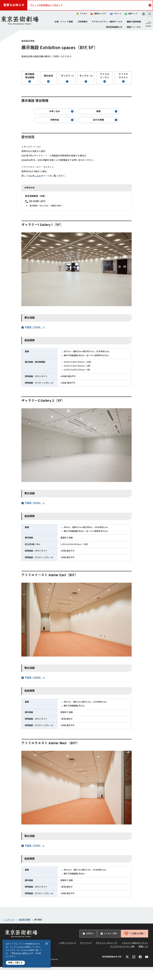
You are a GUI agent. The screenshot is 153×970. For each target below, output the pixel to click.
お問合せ (88, 937)
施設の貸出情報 (133, 23)
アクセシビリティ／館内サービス (106, 23)
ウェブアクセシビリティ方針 (122, 950)
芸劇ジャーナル (133, 28)
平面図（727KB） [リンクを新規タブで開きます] (31, 330)
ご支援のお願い (134, 937)
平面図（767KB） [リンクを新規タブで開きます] (31, 506)
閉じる (46, 943)
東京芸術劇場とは (113, 28)
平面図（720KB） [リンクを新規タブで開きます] (31, 680)
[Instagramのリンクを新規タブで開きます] (133, 959)
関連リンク (143, 950)
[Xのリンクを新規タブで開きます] (127, 959)
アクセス (79, 14)
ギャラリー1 (67, 82)
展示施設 (38, 923)
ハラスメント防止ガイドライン (135, 946)
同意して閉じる (15, 963)
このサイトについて (67, 946)
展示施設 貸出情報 (29, 81)
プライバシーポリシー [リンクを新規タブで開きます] (20, 953)
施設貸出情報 (24, 923)
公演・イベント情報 (63, 23)
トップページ (9, 923)
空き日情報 (105, 123)
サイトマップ (86, 946)
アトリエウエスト (123, 81)
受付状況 (48, 82)
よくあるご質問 (109, 937)
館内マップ (128, 15)
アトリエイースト (104, 81)
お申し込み (61, 114)
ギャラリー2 (85, 82)
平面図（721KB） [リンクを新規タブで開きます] (31, 849)
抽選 (106, 114)
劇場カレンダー (96, 15)
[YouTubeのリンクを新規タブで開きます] (146, 959)
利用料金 (62, 123)
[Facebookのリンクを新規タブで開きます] (140, 959)
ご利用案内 (81, 23)
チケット (112, 15)
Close (150, 5)
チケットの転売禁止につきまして (46, 5)
